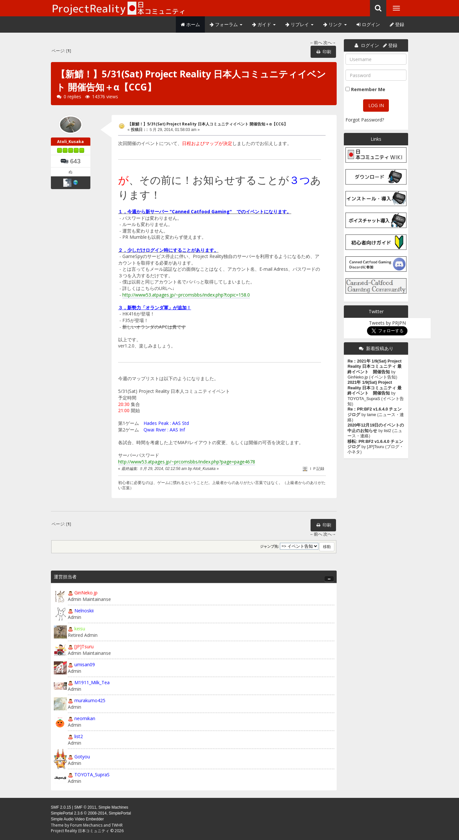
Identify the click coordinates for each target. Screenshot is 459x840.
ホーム (190, 24)
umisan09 (84, 664)
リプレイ (299, 24)
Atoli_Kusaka (70, 141)
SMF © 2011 (85, 807)
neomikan (84, 718)
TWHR (117, 825)
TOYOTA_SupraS (92, 774)
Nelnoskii (84, 610)
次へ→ (329, 42)
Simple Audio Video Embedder (77, 819)
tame (371, 414)
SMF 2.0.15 (61, 807)
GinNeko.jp (86, 593)
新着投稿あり (379, 348)
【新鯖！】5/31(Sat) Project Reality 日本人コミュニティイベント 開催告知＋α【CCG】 (208, 123)
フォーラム (226, 24)
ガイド (264, 24)
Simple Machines (113, 807)
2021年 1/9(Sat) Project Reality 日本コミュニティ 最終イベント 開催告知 (374, 388)
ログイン (368, 24)
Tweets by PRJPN (387, 323)
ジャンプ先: (269, 546)
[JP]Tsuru (84, 646)
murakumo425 (89, 700)
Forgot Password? (364, 120)
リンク (335, 24)
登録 (397, 24)
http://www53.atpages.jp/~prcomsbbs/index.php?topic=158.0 (186, 295)
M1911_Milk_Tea (92, 682)
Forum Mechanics (86, 825)
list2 (78, 736)
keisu (79, 628)
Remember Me (368, 89)
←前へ (316, 42)
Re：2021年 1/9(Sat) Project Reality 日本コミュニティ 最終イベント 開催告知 (374, 366)
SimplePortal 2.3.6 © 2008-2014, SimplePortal (91, 813)
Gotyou (82, 756)
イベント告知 (383, 377)
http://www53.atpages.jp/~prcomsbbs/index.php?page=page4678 (186, 462)
